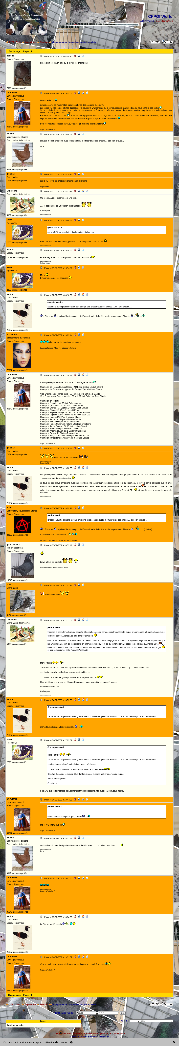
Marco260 (160, 21)
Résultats (44, 42)
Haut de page (14, 995)
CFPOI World (15, 42)
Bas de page (14, 51)
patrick (169, 21)
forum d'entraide (74, 1033)
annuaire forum (91, 1033)
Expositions (30, 42)
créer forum (59, 1033)
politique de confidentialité (112, 1033)
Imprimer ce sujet (15, 1025)
